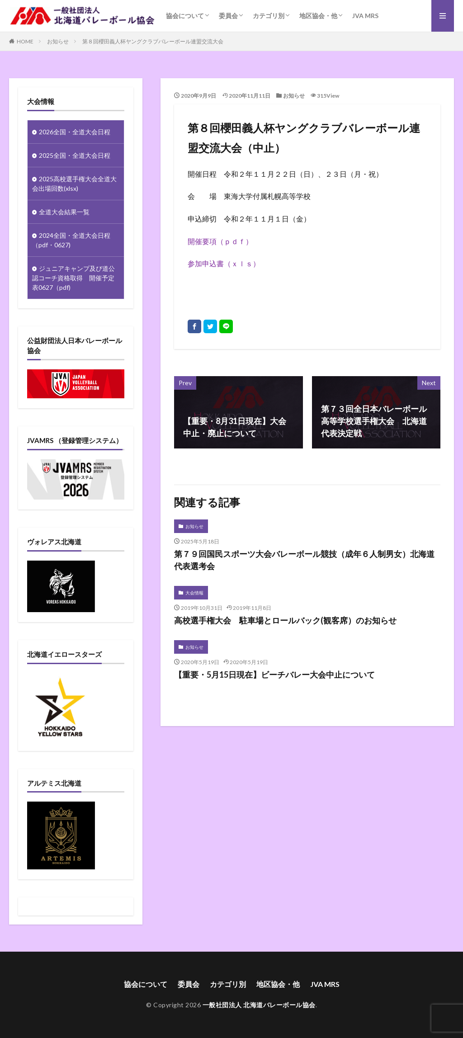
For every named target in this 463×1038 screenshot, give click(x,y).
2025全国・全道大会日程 (74, 155)
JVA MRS (365, 15)
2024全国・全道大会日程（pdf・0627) (71, 240)
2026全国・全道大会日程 (74, 132)
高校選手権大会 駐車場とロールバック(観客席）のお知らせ (285, 620)
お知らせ (58, 41)
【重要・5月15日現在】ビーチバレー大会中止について (274, 674)
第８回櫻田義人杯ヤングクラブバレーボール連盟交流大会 (152, 41)
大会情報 (194, 592)
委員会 (228, 15)
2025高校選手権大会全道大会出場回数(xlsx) (74, 183)
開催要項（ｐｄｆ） (220, 241)
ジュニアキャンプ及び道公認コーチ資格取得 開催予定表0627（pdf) (73, 277)
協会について (185, 15)
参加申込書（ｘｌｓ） (224, 263)
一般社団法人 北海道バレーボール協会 (259, 1005)
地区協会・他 (318, 15)
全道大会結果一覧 (64, 212)
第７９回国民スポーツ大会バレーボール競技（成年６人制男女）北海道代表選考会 (304, 560)
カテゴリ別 (268, 15)
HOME (25, 41)
